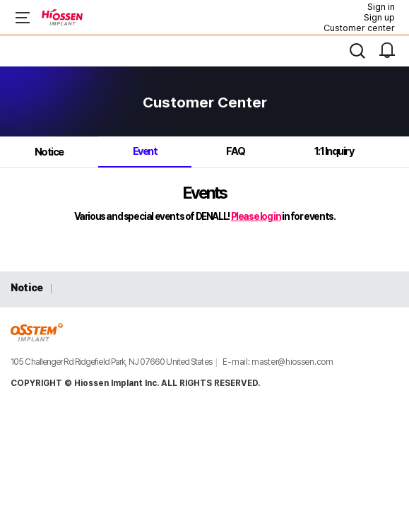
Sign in (381, 6)
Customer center (359, 28)
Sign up (379, 17)
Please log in (256, 216)
